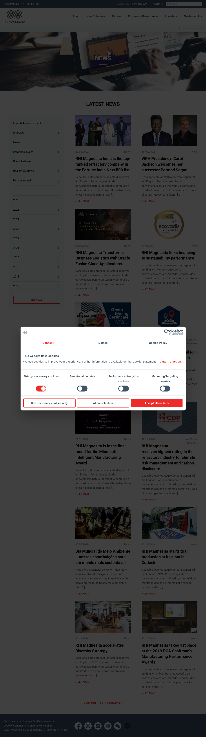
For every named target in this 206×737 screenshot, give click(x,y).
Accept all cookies (157, 403)
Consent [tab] (48, 342)
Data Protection (170, 361)
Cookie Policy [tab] (158, 342)
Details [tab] (103, 342)
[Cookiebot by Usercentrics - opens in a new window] (167, 332)
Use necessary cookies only (49, 403)
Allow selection (103, 403)
